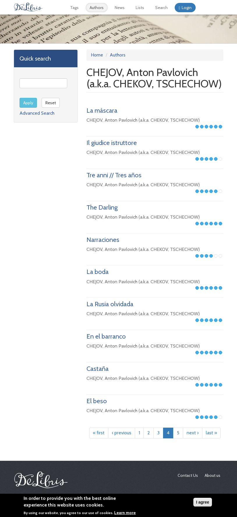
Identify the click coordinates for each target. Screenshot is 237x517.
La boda (97, 272)
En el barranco (106, 336)
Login (187, 7)
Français (211, 7)
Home (97, 55)
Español (203, 7)
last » (211, 432)
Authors (97, 7)
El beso (96, 401)
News (120, 7)
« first (99, 432)
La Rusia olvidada (109, 304)
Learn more (125, 513)
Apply (28, 102)
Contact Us (188, 475)
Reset (50, 102)
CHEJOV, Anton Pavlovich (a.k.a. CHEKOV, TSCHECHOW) (143, 120)
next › (193, 432)
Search (161, 7)
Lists (140, 7)
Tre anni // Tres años (114, 175)
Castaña (97, 369)
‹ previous (121, 432)
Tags (74, 7)
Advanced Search (37, 113)
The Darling (102, 207)
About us (212, 475)
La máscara (101, 110)
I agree (202, 502)
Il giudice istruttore (111, 143)
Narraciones (102, 240)
